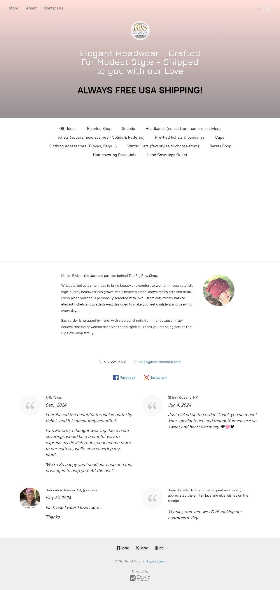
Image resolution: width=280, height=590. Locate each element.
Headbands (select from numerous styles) (183, 128)
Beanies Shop (99, 128)
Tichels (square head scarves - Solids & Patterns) (100, 137)
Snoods (128, 128)
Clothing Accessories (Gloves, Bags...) (83, 146)
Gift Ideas (68, 128)
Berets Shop (220, 146)
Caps (219, 137)
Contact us (53, 8)
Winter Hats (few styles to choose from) (163, 146)
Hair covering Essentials (114, 154)
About (31, 8)
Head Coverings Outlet (167, 154)
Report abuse (156, 561)
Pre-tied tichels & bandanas (180, 137)
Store (13, 8)
